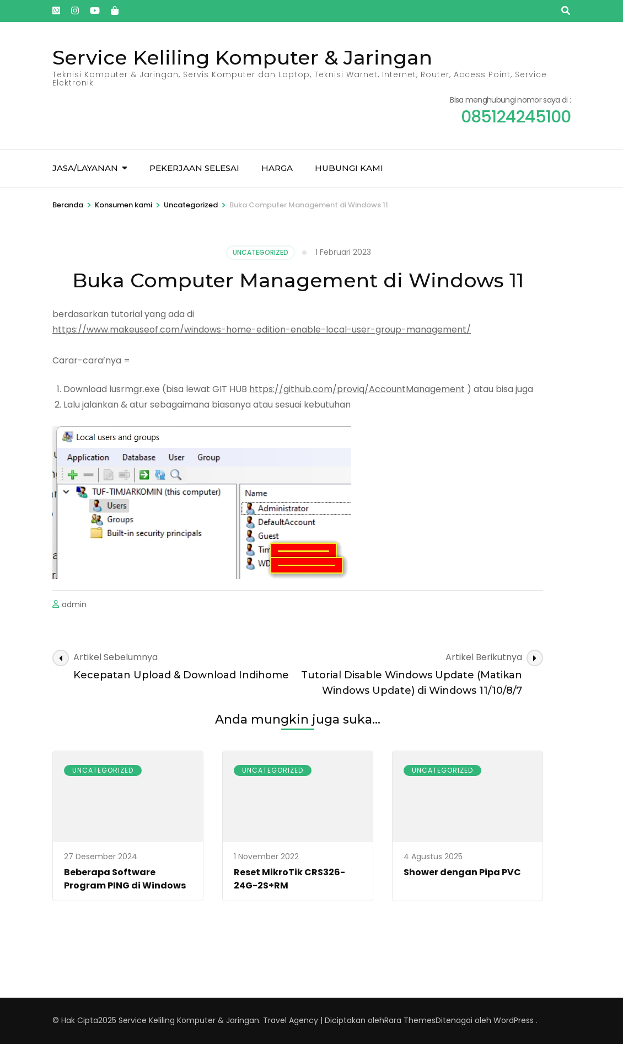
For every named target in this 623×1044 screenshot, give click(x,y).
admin (74, 604)
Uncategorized (260, 252)
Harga (277, 168)
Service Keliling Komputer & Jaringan (242, 57)
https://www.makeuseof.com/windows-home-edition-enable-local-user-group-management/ (261, 329)
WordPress (513, 1020)
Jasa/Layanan (85, 168)
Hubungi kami (349, 168)
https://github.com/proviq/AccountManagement (357, 389)
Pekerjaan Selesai (194, 168)
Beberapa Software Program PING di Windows (125, 879)
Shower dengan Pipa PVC (462, 872)
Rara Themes (410, 1020)
